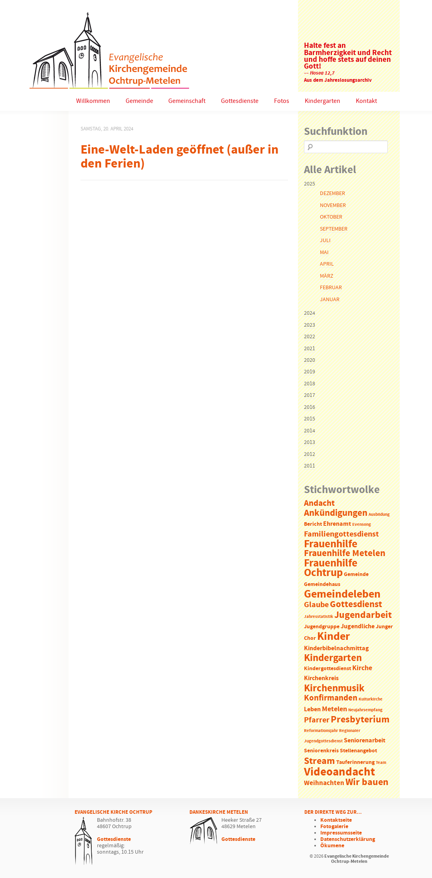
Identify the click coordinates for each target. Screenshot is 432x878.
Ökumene (332, 845)
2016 (309, 407)
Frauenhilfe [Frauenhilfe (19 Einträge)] (330, 544)
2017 (309, 395)
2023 (309, 325)
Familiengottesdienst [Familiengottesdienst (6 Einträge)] (341, 534)
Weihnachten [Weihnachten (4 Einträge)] (324, 783)
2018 (309, 384)
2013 (309, 442)
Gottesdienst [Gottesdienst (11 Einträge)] (356, 604)
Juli (325, 240)
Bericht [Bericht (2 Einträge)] (313, 524)
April (327, 264)
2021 (309, 348)
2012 (309, 454)
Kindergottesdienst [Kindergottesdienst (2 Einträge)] (327, 669)
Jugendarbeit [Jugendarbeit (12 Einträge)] (363, 615)
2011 (309, 466)
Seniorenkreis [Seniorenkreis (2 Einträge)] (321, 751)
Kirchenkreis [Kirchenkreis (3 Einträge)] (321, 678)
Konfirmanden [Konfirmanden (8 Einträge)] (330, 698)
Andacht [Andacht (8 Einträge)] (319, 503)
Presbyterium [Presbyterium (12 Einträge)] (360, 719)
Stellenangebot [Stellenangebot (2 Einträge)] (358, 751)
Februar (331, 287)
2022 (309, 336)
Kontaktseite (336, 820)
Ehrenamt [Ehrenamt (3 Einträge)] (337, 524)
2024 (309, 313)
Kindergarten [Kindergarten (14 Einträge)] (333, 658)
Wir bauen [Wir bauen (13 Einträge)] (367, 782)
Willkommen (93, 101)
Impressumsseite (341, 833)
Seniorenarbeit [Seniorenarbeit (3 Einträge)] (364, 740)
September (333, 229)
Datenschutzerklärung (347, 839)
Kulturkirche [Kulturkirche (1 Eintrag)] (371, 699)
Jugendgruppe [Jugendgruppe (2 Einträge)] (321, 627)
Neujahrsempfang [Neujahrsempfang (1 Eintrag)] (365, 710)
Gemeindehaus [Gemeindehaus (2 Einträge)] (322, 585)
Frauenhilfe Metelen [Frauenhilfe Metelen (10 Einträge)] (344, 553)
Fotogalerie (334, 826)
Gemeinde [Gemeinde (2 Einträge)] (356, 575)
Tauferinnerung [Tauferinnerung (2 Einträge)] (355, 763)
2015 (309, 419)
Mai (324, 252)
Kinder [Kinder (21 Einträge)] (333, 637)
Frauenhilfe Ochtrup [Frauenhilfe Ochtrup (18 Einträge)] (330, 568)
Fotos (281, 101)
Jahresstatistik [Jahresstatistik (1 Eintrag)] (318, 616)
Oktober (331, 217)
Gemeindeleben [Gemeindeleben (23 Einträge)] (342, 594)
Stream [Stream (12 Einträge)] (319, 761)
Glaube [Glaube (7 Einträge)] (316, 604)
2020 (309, 360)
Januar (329, 299)
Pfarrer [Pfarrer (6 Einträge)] (316, 720)
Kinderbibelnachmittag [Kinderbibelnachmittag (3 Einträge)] (336, 648)
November (333, 205)
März (326, 276)
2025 (309, 184)
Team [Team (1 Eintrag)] (381, 762)
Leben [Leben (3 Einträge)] (312, 709)
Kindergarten (322, 101)
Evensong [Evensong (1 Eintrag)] (361, 524)
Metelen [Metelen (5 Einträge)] (334, 709)
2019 (309, 372)
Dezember (332, 193)
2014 (309, 431)
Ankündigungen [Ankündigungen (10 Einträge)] (335, 513)
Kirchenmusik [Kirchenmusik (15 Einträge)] (334, 688)
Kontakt (366, 101)
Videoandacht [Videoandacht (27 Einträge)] (339, 772)
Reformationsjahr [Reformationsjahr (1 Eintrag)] (321, 730)
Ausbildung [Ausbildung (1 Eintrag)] (379, 514)
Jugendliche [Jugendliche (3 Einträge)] (358, 626)
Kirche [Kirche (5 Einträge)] (362, 668)
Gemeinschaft (186, 101)
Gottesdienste (239, 101)
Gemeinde (139, 101)
